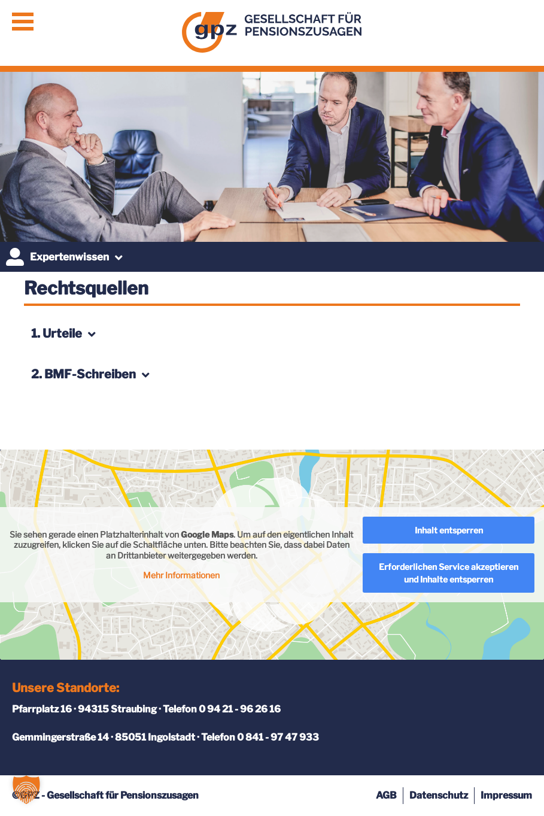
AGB (386, 795)
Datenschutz (438, 795)
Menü (23, 22)
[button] (26, 789)
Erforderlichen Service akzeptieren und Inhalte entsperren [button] (448, 573)
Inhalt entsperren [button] (449, 530)
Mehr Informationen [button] (181, 575)
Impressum (506, 795)
